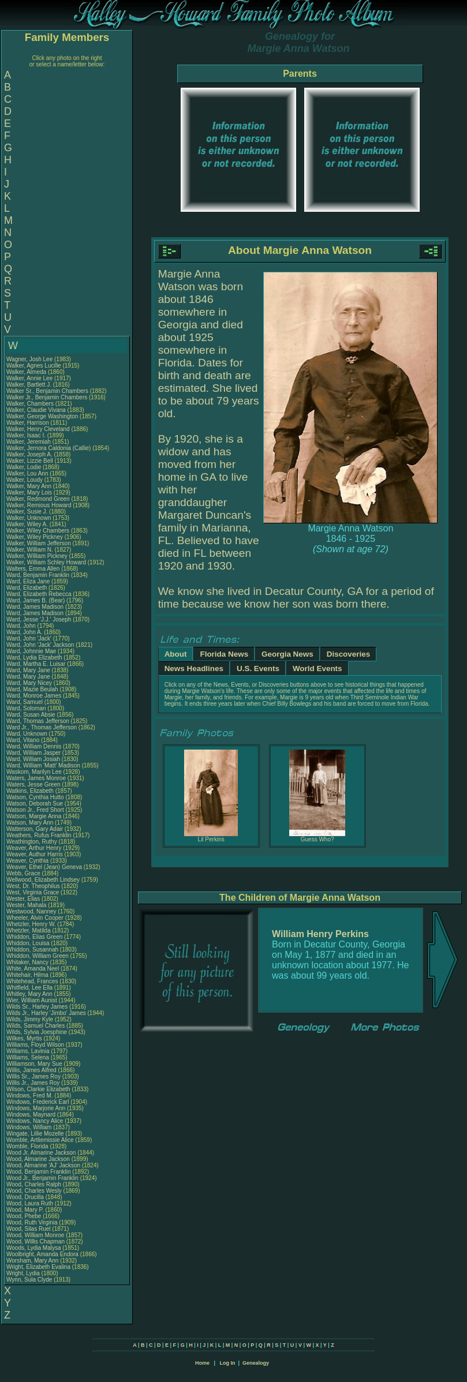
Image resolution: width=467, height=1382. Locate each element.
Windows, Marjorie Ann (35, 1108)
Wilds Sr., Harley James (37, 1006)
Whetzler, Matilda (29, 930)
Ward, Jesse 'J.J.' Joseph (38, 619)
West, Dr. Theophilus (33, 886)
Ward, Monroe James (33, 695)
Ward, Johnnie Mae (31, 651)
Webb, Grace (24, 873)
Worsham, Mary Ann (32, 1260)
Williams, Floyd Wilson (35, 1045)
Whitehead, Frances (32, 981)
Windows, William (29, 1127)
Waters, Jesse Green (33, 784)
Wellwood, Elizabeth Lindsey (43, 880)
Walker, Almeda (27, 372)
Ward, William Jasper (33, 753)
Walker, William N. (29, 549)
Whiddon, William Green (37, 956)
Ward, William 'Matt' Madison (43, 765)
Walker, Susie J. (26, 511)
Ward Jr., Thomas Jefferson (41, 727)
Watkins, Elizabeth (30, 791)
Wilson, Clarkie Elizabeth (38, 1089)
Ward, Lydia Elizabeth (34, 657)
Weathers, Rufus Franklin (39, 835)
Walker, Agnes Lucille (33, 365)
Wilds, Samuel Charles (35, 1026)
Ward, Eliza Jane (28, 581)
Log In (227, 1363)
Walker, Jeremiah (29, 442)
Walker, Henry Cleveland (38, 429)
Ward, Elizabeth (27, 588)
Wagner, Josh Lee (29, 359)
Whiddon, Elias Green (34, 937)
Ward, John (22, 626)
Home (202, 1363)
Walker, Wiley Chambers (37, 530)
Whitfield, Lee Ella (29, 987)
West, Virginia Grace (32, 892)
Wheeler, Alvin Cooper (34, 918)
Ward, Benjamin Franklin (37, 575)
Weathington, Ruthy (32, 841)
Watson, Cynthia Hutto (35, 797)
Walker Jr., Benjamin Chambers (46, 397)
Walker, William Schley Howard (46, 562)
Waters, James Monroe (36, 778)
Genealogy (255, 1363)
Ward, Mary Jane (28, 670)
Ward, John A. (24, 632)
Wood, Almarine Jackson (38, 1159)
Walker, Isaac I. (26, 435)
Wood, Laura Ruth (29, 1203)
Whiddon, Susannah (33, 949)
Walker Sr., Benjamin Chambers (47, 391)
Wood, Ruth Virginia (32, 1222)
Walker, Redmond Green (38, 499)
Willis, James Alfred (31, 1070)
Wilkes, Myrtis (24, 1038)
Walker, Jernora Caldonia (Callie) (48, 448)
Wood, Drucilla (26, 1197)
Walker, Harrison (28, 423)
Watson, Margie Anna (33, 816)
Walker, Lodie (24, 467)
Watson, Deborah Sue (34, 803)
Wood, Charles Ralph (33, 1184)
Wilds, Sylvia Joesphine (36, 1032)
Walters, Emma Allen (32, 568)
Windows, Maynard (31, 1114)
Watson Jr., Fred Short (35, 810)
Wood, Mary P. (25, 1210)
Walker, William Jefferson (38, 543)
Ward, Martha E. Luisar (35, 664)
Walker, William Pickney (37, 556)
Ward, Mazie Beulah (32, 689)
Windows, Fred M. (29, 1095)
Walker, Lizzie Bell (29, 461)
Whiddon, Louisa (28, 943)
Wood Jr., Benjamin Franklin (42, 1178)
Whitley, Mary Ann (29, 994)
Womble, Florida (28, 1146)
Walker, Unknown (29, 518)
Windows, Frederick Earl (37, 1102)
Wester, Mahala (27, 905)
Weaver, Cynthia (28, 860)
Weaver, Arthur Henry (33, 848)
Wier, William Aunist (31, 1000)
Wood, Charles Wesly (34, 1191)
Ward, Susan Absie (30, 714)
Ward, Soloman (26, 708)
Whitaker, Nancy (28, 962)
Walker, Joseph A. (29, 454)
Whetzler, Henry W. (31, 924)
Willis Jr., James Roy (32, 1083)
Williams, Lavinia (28, 1051)
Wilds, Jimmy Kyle (29, 1019)
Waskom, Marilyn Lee (34, 772)
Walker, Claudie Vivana (36, 410)
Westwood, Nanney (32, 911)
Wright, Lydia (24, 1273)
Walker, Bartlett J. (28, 384)
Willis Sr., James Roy (33, 1076)
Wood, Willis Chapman (35, 1241)
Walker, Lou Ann (27, 473)
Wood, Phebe (24, 1216)
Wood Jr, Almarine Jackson (41, 1152)
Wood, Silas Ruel (28, 1229)
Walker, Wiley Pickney (34, 537)
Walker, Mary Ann (28, 486)
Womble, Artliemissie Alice (40, 1140)
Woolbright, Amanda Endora (42, 1254)
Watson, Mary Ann (30, 822)
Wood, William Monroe (35, 1235)
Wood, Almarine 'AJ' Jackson (43, 1165)
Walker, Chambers (30, 403)
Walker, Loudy (25, 480)
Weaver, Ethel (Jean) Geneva (44, 867)
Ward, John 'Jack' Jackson (40, 645)
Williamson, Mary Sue (34, 1064)
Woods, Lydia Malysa (33, 1248)
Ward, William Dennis (33, 746)
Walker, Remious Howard (38, 505)
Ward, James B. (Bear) (35, 600)
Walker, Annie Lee (29, 378)
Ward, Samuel (25, 702)
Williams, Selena (28, 1057)
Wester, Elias (24, 899)
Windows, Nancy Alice (34, 1121)
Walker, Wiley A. (27, 524)
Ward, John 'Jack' (28, 638)
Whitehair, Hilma (28, 975)
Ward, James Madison (34, 607)
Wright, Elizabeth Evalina (38, 1267)
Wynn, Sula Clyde (29, 1279)
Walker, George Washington (42, 416)
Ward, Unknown (27, 734)
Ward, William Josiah (33, 759)
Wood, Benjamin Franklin (38, 1171)
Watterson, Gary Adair (34, 829)
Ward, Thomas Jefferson (37, 721)
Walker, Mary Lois (29, 492)
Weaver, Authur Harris (34, 854)
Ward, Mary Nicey (29, 683)
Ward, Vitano (23, 740)
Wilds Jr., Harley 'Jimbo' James (46, 1013)
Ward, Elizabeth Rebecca (38, 594)
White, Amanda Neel (32, 968)
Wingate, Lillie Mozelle (35, 1133)
